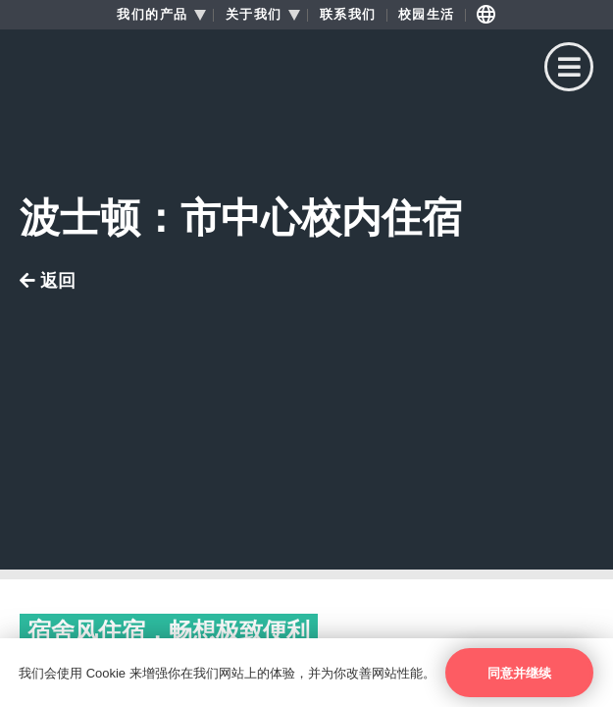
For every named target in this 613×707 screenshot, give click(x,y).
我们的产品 (152, 15)
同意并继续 (519, 673)
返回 (48, 281)
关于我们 (254, 15)
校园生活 (426, 15)
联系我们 (348, 15)
